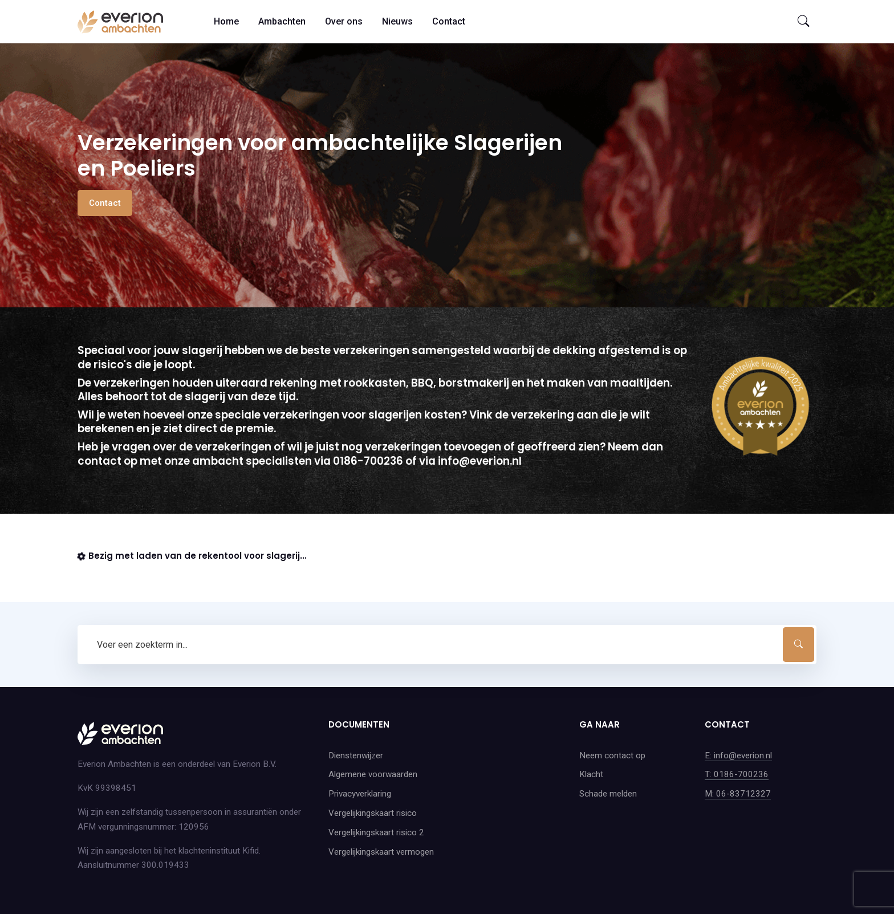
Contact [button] (105, 203)
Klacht (591, 774)
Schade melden (608, 794)
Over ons (344, 21)
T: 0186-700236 (737, 774)
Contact (448, 21)
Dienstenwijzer (355, 755)
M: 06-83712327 (738, 794)
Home (226, 21)
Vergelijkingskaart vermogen (381, 852)
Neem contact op (612, 755)
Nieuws (397, 21)
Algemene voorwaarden (372, 774)
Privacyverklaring (359, 794)
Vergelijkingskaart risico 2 (376, 832)
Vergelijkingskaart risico (372, 813)
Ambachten (282, 21)
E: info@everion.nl (738, 755)
